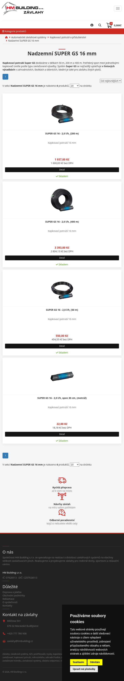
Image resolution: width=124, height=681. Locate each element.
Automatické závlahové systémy (28, 37)
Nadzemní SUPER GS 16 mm (23, 40)
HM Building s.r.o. (18, 671)
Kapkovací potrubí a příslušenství (68, 37)
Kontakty (7, 605)
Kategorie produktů (14, 31)
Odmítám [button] (95, 662)
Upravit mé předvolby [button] (84, 669)
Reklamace (8, 598)
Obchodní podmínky (14, 595)
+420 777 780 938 (17, 633)
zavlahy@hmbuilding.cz (20, 641)
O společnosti (10, 602)
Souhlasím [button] (78, 662)
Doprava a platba (12, 592)
